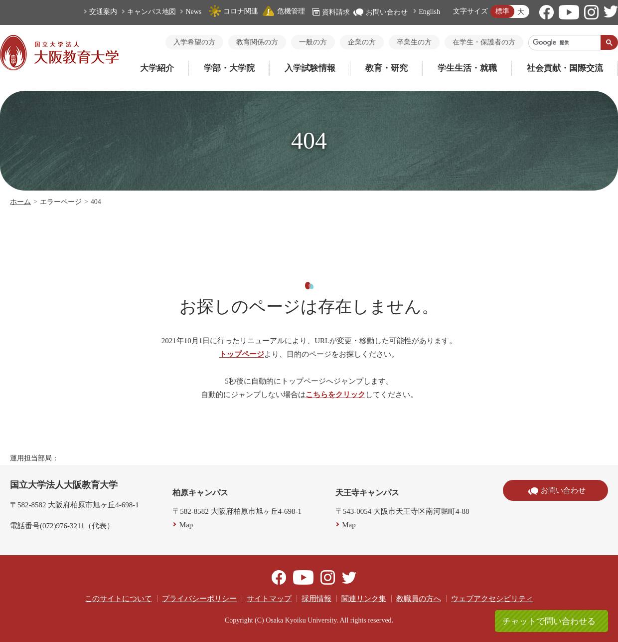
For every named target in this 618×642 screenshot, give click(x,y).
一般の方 (313, 42)
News (193, 11)
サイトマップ (269, 599)
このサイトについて (118, 599)
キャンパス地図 (151, 11)
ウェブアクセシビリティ (492, 599)
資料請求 (331, 12)
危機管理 (283, 11)
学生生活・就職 (467, 68)
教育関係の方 (257, 42)
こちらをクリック (335, 395)
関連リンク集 (363, 599)
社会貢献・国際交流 (565, 68)
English (429, 11)
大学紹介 (157, 68)
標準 (502, 11)
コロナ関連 (233, 11)
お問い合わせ (380, 12)
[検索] (565, 42)
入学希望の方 (194, 42)
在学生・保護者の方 (484, 42)
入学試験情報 (310, 68)
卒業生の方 (414, 42)
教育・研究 (386, 68)
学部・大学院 (229, 68)
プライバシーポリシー (199, 599)
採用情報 (316, 599)
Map (186, 525)
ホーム (20, 202)
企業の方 (362, 42)
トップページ (241, 354)
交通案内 (103, 11)
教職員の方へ (418, 599)
